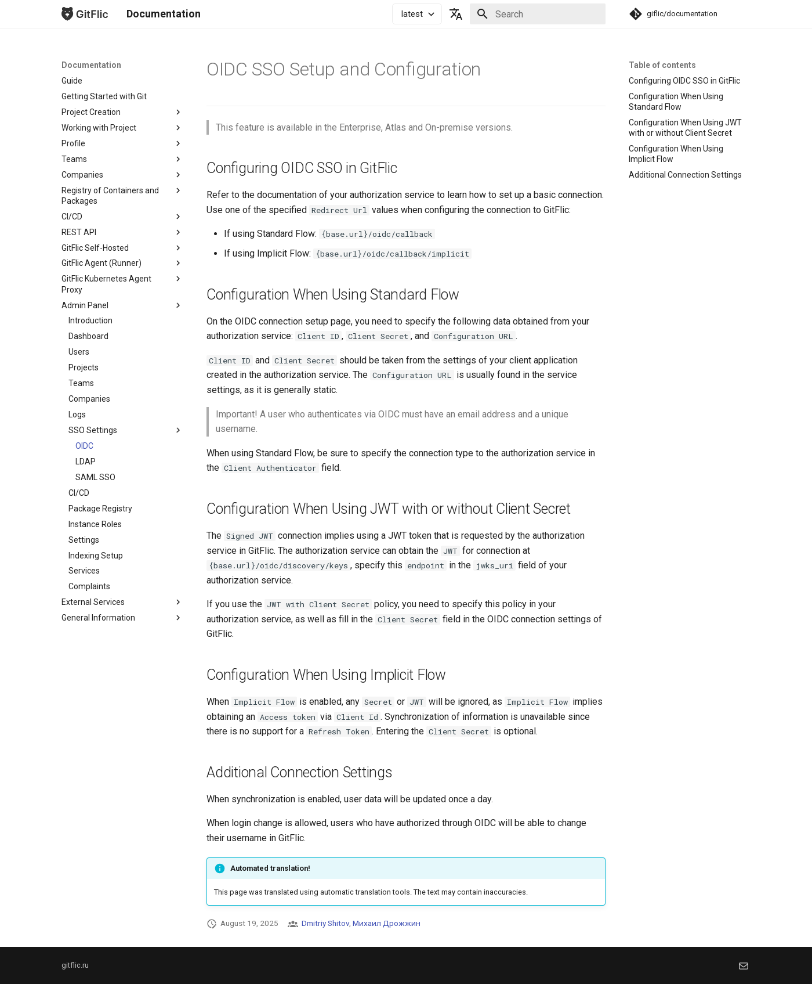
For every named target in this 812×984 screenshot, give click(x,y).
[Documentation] (85, 14)
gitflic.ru (75, 965)
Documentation (91, 65)
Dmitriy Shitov (325, 923)
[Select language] (455, 14)
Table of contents (662, 65)
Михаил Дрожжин (386, 923)
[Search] (538, 13)
